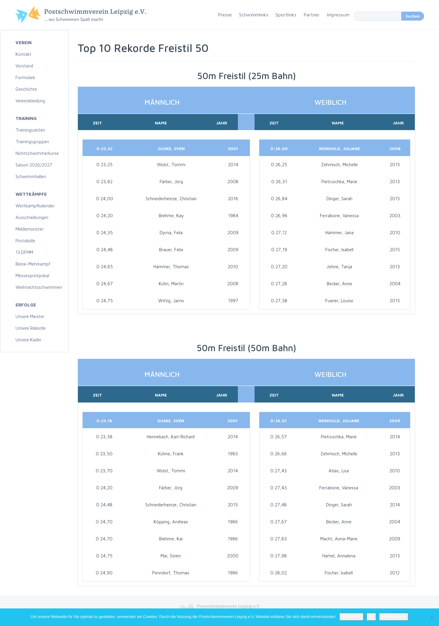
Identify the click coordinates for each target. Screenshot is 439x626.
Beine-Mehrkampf (33, 263)
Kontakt (23, 54)
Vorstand (24, 65)
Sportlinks (285, 14)
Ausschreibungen (32, 217)
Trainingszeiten (30, 129)
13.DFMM (24, 252)
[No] (432, 617)
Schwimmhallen (31, 176)
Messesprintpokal (32, 275)
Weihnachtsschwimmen (39, 287)
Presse (225, 14)
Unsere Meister (30, 316)
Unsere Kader (28, 339)
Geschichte (26, 89)
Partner (312, 14)
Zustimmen (351, 616)
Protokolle (25, 240)
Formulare (25, 77)
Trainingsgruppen (32, 141)
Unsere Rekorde (31, 328)
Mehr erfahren (393, 616)
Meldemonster (30, 229)
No (371, 616)
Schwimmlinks (253, 14)
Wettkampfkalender (35, 205)
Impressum (338, 14)
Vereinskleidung (30, 100)
